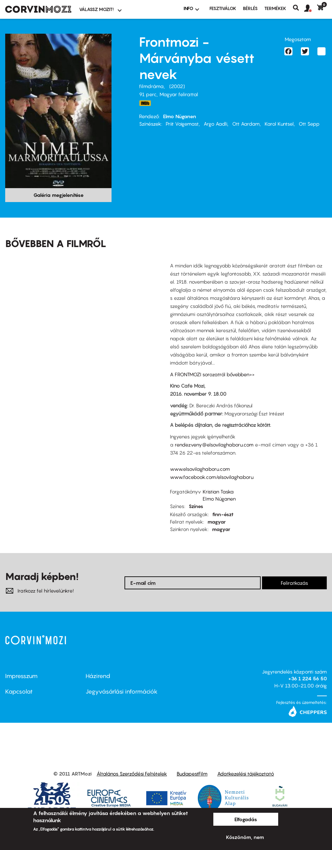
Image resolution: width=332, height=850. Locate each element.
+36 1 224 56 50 (307, 678)
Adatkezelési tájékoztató (245, 773)
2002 (177, 86)
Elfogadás (245, 819)
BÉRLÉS (250, 8)
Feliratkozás (294, 583)
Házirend (98, 676)
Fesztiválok (222, 8)
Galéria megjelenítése (58, 195)
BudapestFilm (192, 773)
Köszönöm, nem (245, 837)
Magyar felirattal (179, 94)
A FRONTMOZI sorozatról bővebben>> (212, 374)
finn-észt (222, 514)
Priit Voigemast (182, 124)
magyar (217, 522)
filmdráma (151, 86)
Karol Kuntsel (279, 124)
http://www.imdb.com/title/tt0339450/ (145, 103)
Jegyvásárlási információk (122, 691)
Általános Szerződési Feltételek (132, 773)
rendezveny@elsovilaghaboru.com (214, 445)
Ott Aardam (246, 124)
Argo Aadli (215, 124)
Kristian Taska (218, 491)
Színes (196, 506)
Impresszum (21, 676)
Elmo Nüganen (179, 116)
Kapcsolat (19, 691)
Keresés (298, 8)
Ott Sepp (309, 124)
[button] (310, 8)
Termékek (275, 8)
